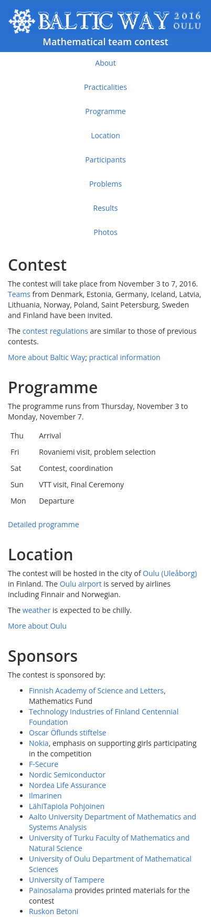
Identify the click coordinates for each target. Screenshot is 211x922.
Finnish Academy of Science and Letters (96, 690)
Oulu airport (81, 584)
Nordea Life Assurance (67, 785)
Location (105, 135)
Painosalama (50, 890)
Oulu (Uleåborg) (170, 573)
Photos (105, 232)
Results (105, 208)
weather (37, 610)
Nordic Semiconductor (67, 775)
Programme (105, 111)
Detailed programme (43, 524)
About (105, 63)
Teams (19, 294)
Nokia (39, 743)
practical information (125, 357)
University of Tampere (66, 880)
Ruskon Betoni (53, 911)
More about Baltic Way (46, 357)
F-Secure (43, 764)
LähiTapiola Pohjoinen (66, 806)
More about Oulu (37, 626)
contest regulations (55, 331)
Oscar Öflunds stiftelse (67, 732)
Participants (105, 160)
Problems (105, 184)
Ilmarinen (45, 796)
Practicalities (105, 87)
